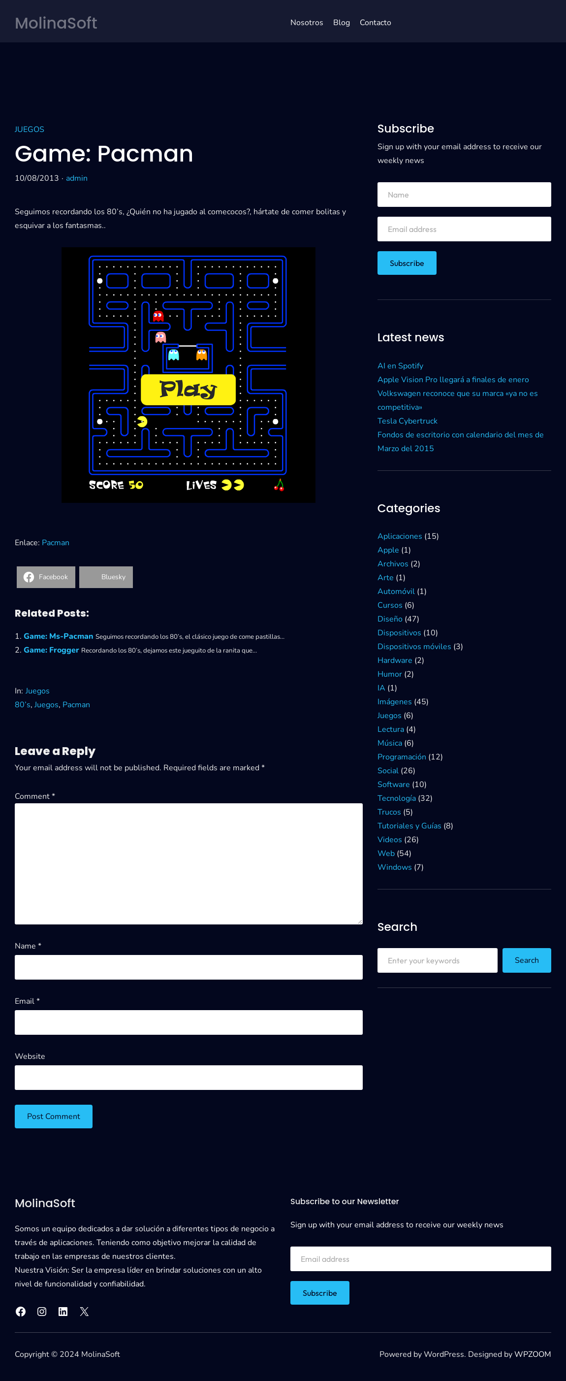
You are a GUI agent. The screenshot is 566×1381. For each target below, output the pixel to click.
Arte (385, 577)
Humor (389, 674)
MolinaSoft (56, 23)
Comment (35, 796)
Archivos (393, 564)
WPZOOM (532, 1354)
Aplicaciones (399, 536)
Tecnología (396, 798)
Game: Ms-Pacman (59, 636)
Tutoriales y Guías (409, 826)
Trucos (389, 812)
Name (28, 946)
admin (77, 178)
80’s (23, 704)
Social (388, 770)
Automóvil (396, 591)
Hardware (394, 660)
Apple (388, 550)
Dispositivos (399, 632)
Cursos (390, 605)
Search (527, 960)
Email (27, 1001)
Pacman (55, 542)
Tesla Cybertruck (407, 421)
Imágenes (394, 701)
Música (389, 743)
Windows (394, 867)
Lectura (390, 729)
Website (30, 1056)
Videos (389, 839)
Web (386, 853)
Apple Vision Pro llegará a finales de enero (453, 379)
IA (381, 688)
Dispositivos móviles (414, 646)
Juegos (29, 129)
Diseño (390, 619)
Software (393, 784)
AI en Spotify (400, 366)
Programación (401, 757)
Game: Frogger (51, 650)
